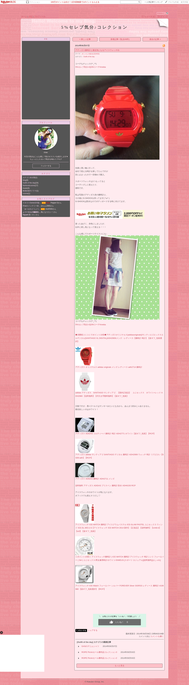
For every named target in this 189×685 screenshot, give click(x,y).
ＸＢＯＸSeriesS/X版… (32, 203)
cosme (25, 193)
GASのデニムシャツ (90, 646)
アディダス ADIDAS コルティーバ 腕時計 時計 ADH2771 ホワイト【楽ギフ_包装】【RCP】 (115, 433)
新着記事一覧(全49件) (120, 39)
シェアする (92, 630)
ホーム (24, 16)
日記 (30, 16)
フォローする (46, 166)
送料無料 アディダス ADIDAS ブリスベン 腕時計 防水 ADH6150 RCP (105, 485)
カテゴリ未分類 (29, 177)
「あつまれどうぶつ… (31, 209)
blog (24, 180)
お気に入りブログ (46, 199)
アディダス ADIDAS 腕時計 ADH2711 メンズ (94, 479)
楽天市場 (184, 2)
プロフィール (39, 16)
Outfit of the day (29, 183)
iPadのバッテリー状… (31, 206)
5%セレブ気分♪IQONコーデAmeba (90, 67)
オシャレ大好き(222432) (91, 54)
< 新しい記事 (85, 39)
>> (154, 2)
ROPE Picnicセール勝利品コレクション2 (99, 658)
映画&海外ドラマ (29, 191)
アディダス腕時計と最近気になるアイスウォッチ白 (97, 50)
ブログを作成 (173, 2)
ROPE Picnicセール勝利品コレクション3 (99, 652)
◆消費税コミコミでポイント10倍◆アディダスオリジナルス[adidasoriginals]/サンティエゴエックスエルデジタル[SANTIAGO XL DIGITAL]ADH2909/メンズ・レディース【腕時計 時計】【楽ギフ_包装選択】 (119, 338)
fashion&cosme (29, 185)
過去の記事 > (155, 39)
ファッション (34, 2)
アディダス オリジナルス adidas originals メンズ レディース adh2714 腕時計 (108, 367)
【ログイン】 (162, 16)
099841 (161, 13)
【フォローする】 (148, 16)
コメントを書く (157, 636)
